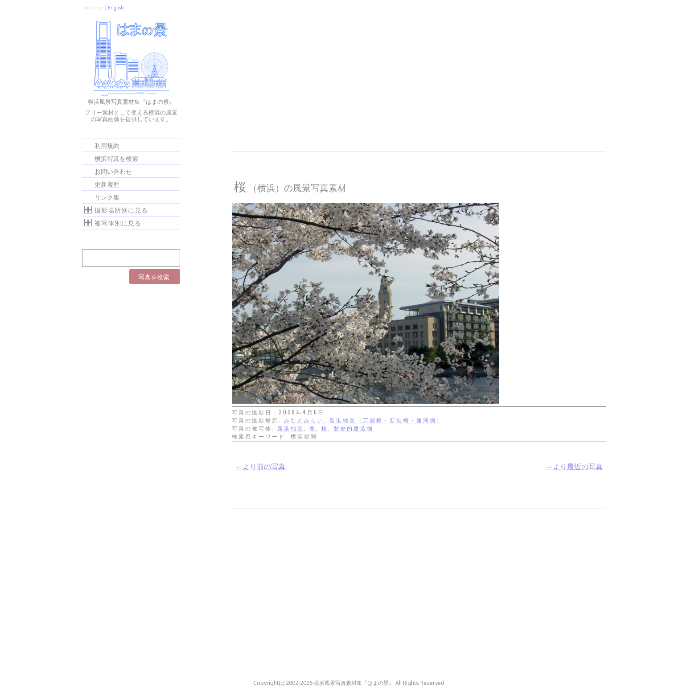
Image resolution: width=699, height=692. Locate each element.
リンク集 (107, 196)
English (116, 7)
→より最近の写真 (574, 466)
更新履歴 (107, 183)
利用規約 (107, 145)
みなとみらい (304, 420)
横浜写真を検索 (116, 158)
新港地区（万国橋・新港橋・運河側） (386, 420)
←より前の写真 (260, 466)
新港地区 (290, 428)
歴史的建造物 (353, 428)
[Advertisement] (419, 84)
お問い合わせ (113, 171)
